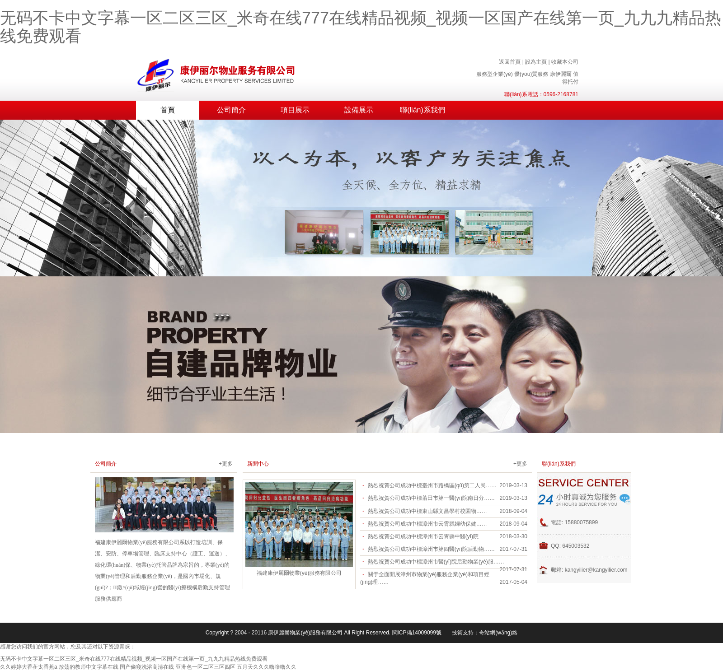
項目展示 (295, 110)
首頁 (167, 110)
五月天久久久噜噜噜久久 (266, 667)
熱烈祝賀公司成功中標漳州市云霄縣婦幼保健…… (427, 524)
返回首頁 (510, 62)
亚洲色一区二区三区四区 (205, 667)
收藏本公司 (564, 62)
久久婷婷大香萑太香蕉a (28, 667)
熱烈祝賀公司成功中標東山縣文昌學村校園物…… (427, 511)
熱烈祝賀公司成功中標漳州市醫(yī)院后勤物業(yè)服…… (436, 562)
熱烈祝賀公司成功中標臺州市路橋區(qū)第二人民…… (432, 485)
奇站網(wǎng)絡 (498, 632)
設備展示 (358, 110)
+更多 (226, 464)
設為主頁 (536, 62)
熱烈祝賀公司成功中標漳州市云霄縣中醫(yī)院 (423, 536)
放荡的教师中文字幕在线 (88, 667)
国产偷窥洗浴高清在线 (147, 667)
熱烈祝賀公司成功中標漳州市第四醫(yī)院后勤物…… (431, 549)
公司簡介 (231, 110)
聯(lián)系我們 (422, 110)
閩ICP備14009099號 (416, 632)
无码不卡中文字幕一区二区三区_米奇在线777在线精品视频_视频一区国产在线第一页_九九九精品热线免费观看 (360, 27)
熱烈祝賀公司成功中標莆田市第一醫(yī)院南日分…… (431, 498)
